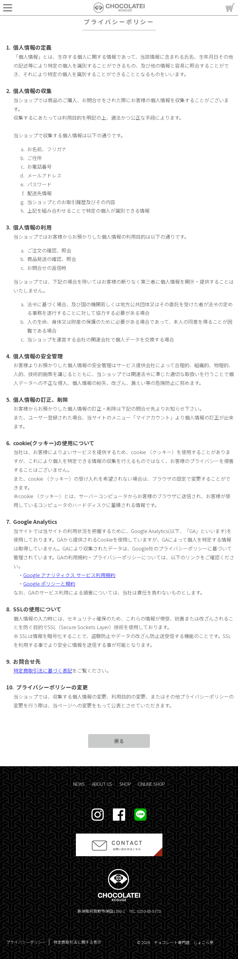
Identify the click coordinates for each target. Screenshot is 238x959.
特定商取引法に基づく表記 (42, 670)
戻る (119, 740)
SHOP (125, 784)
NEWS (79, 784)
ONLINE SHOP (151, 784)
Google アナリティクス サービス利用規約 (69, 575)
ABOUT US (102, 784)
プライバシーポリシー (26, 942)
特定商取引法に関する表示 (77, 942)
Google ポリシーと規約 (49, 583)
